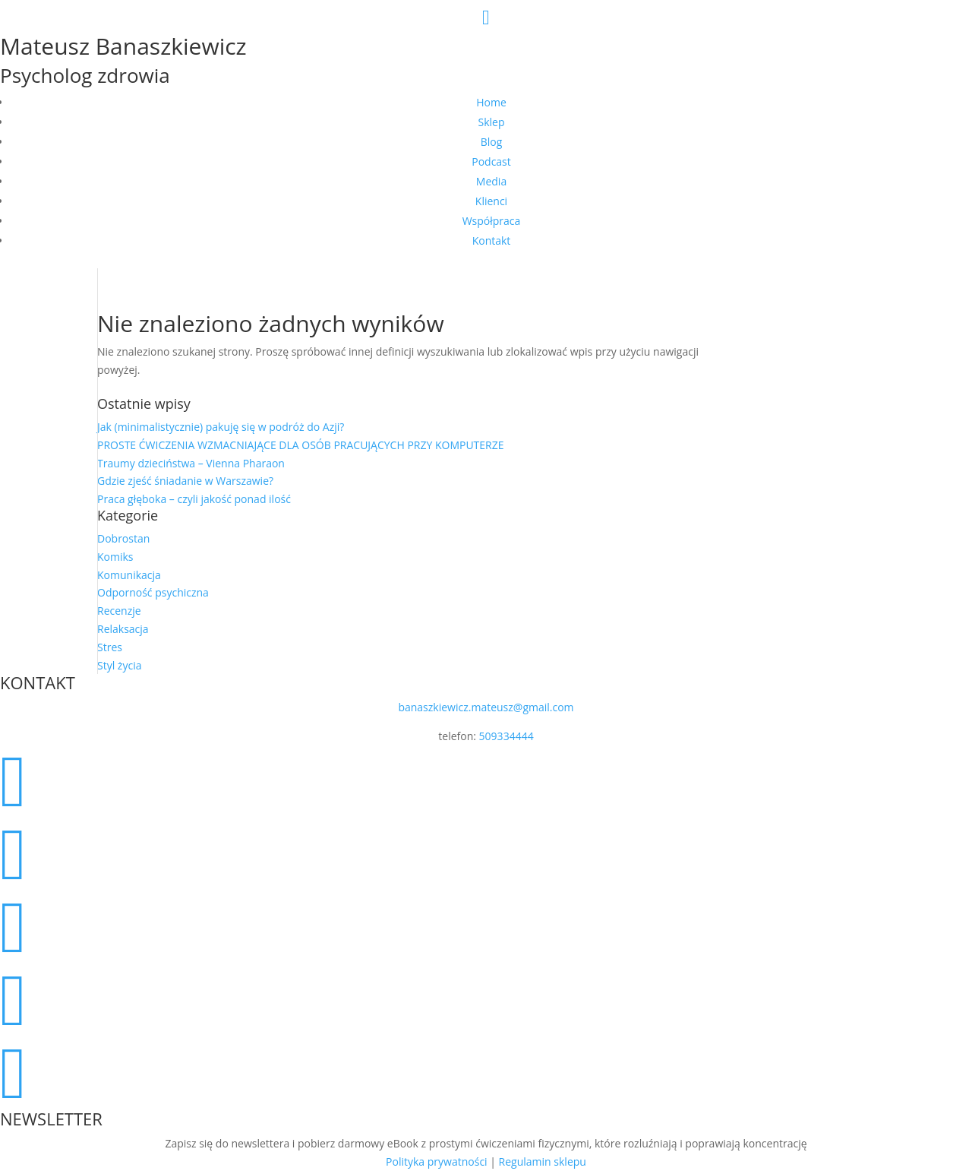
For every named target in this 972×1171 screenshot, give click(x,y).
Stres (109, 647)
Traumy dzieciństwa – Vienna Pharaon (191, 463)
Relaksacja (123, 629)
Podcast (491, 161)
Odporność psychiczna (153, 592)
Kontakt (491, 240)
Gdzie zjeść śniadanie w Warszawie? (185, 480)
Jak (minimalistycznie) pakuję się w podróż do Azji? (220, 426)
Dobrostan (123, 538)
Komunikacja (129, 575)
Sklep (491, 122)
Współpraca (491, 221)
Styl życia (119, 665)
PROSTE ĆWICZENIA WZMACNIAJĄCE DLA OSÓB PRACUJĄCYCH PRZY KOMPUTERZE (300, 445)
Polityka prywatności (437, 1161)
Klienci (491, 201)
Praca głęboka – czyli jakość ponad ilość (194, 499)
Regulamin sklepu (542, 1161)
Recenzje (119, 610)
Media (491, 181)
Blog (492, 142)
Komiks (115, 556)
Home (491, 102)
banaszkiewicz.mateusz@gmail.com (485, 707)
